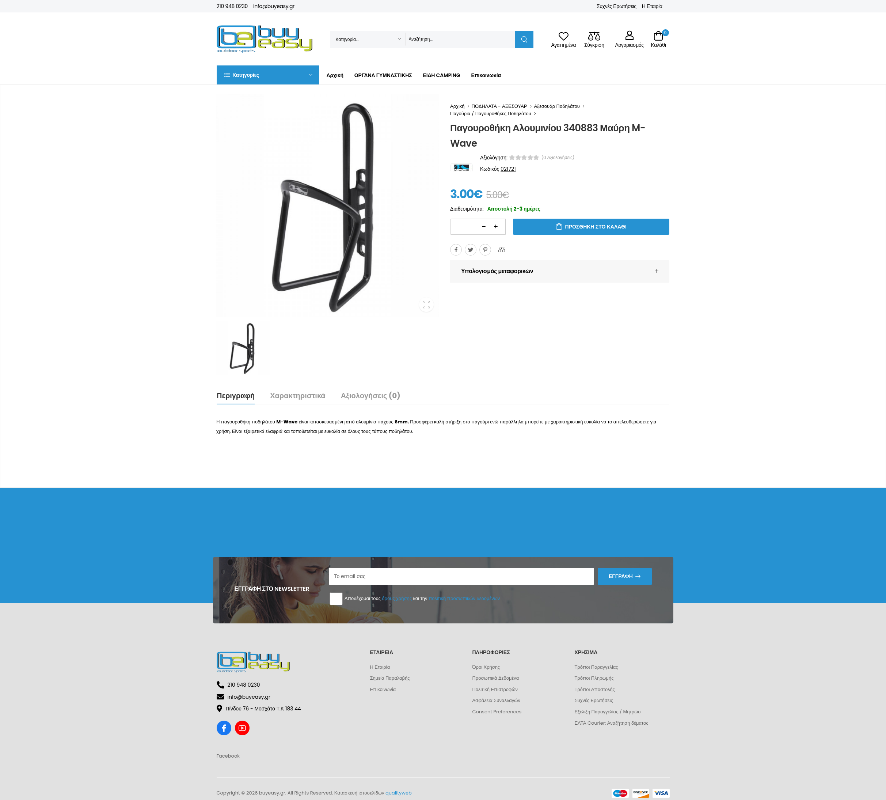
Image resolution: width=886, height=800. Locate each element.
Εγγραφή (621, 576)
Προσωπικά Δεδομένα (495, 678)
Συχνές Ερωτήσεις (616, 6)
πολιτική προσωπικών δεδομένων (464, 598)
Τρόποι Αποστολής (594, 689)
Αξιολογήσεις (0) (370, 395)
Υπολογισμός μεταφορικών (497, 271)
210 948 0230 (232, 6)
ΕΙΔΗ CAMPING (441, 75)
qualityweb (398, 792)
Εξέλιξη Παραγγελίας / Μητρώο (607, 711)
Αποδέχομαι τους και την (414, 598)
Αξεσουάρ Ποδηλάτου (557, 106)
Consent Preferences (496, 711)
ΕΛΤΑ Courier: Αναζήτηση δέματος (611, 723)
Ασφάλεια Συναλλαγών (496, 700)
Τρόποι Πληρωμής (593, 678)
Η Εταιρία (652, 6)
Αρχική (335, 75)
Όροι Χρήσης (486, 667)
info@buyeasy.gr (273, 6)
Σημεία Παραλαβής (390, 678)
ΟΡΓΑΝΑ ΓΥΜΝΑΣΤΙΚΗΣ (383, 75)
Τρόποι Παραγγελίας (596, 667)
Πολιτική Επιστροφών (495, 689)
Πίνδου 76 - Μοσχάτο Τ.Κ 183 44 (259, 708)
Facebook (228, 755)
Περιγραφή (236, 395)
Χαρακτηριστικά (297, 395)
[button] (268, 74)
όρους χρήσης (397, 598)
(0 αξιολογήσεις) (558, 157)
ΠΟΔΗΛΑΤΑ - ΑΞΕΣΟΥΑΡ (499, 106)
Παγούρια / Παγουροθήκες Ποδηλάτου (490, 113)
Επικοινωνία (486, 75)
